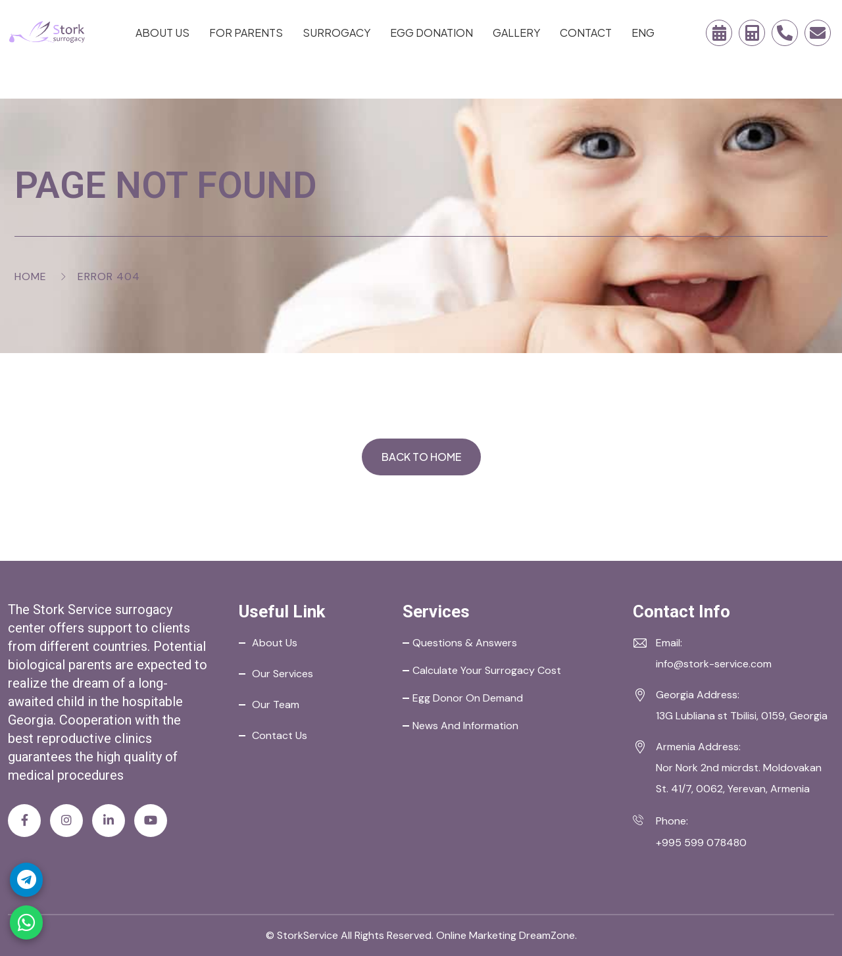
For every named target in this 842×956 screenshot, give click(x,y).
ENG (643, 32)
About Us (162, 32)
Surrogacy (336, 32)
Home (30, 276)
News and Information (465, 725)
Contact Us (279, 735)
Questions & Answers (464, 643)
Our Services (282, 674)
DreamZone (547, 935)
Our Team (275, 704)
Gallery (516, 32)
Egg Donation (431, 32)
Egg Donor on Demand (467, 698)
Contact (586, 32)
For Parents (246, 32)
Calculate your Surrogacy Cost (486, 670)
